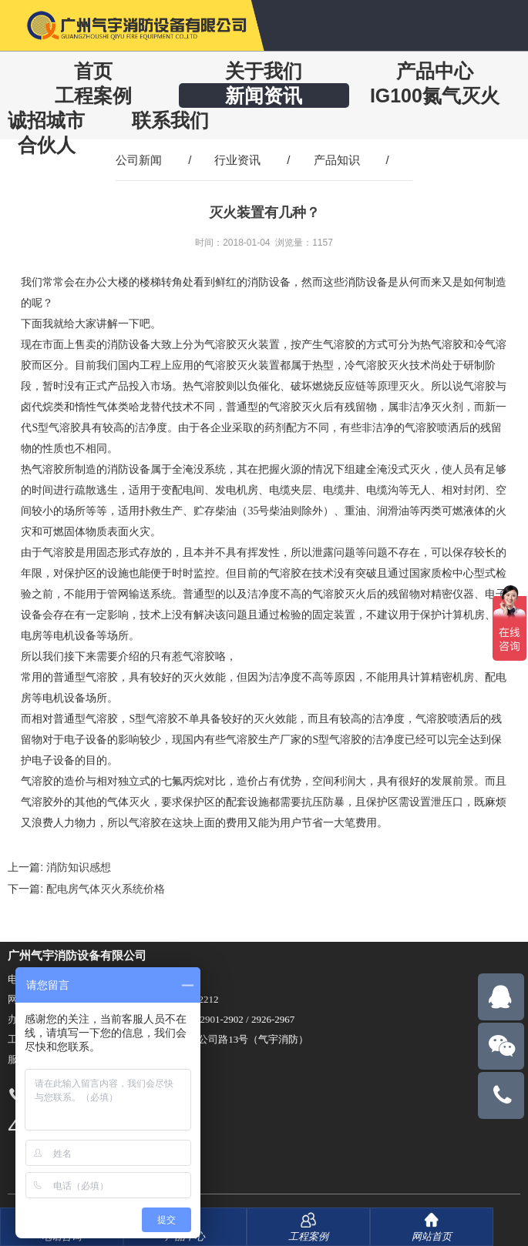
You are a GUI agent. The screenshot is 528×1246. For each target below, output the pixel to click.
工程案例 (93, 95)
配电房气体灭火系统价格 (105, 889)
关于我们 (263, 71)
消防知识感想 (78, 867)
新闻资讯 (263, 95)
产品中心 (434, 71)
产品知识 (337, 159)
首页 (93, 71)
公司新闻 (139, 159)
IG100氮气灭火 (434, 95)
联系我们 (170, 120)
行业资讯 (237, 159)
